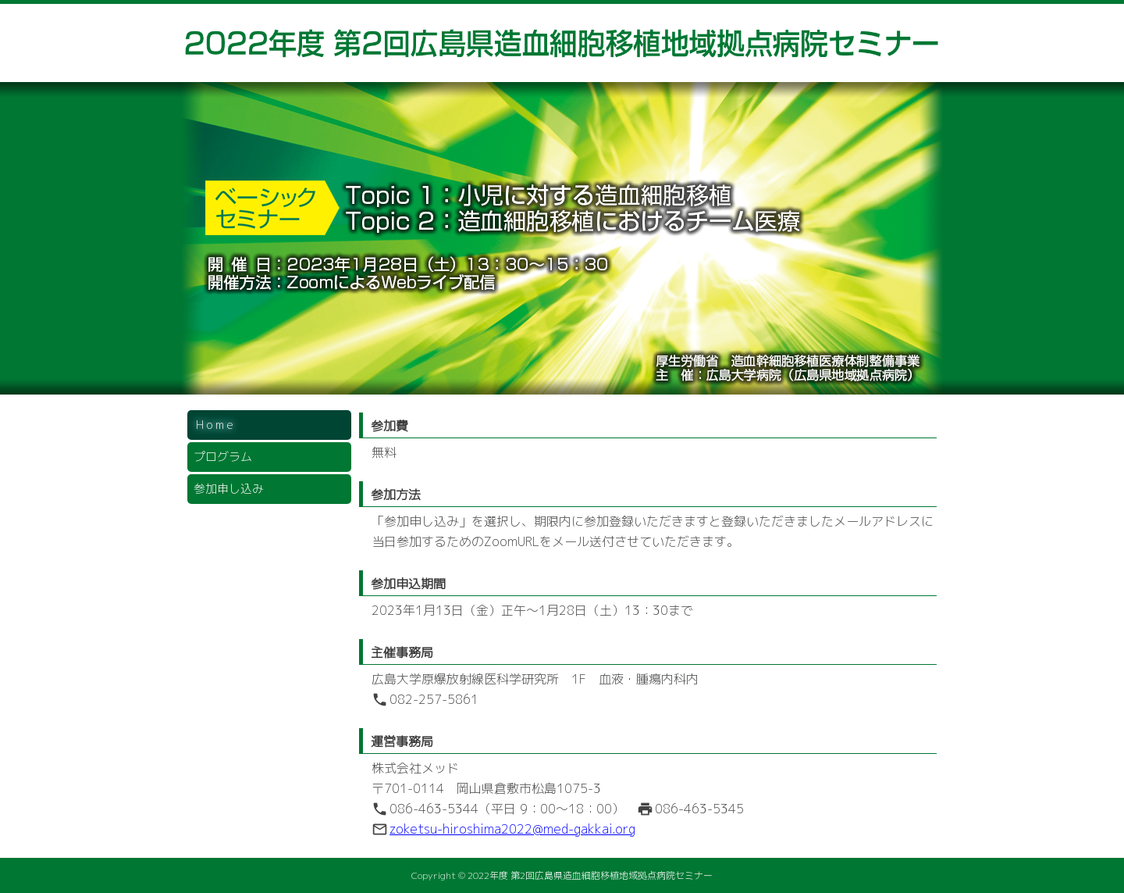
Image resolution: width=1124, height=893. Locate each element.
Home (216, 424)
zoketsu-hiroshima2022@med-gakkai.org (512, 829)
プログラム (223, 456)
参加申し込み (229, 488)
